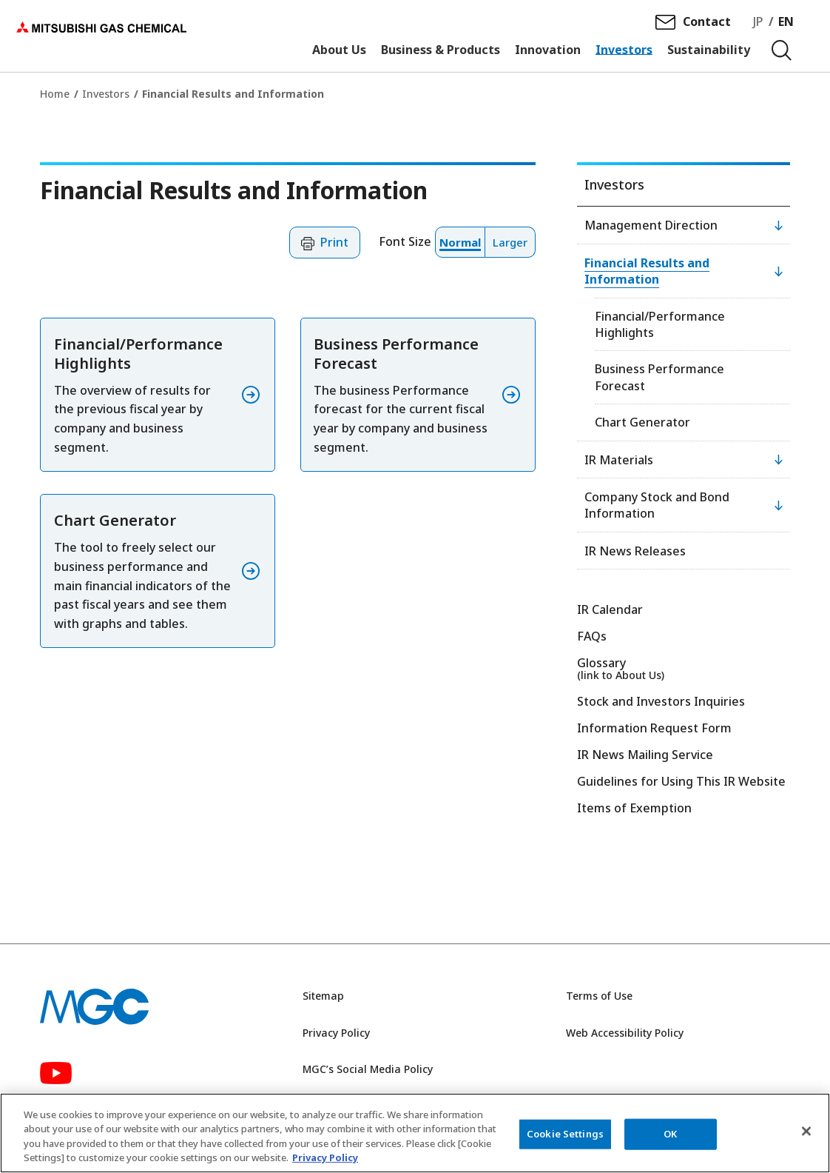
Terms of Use (599, 996)
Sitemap (323, 996)
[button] (324, 242)
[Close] (806, 1130)
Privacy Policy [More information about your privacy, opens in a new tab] (325, 1157)
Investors (105, 94)
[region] (415, 1133)
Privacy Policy (336, 1033)
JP (759, 23)
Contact (708, 23)
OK (670, 1133)
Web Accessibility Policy (625, 1033)
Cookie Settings (565, 1133)
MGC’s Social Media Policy (368, 1069)
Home (55, 94)
